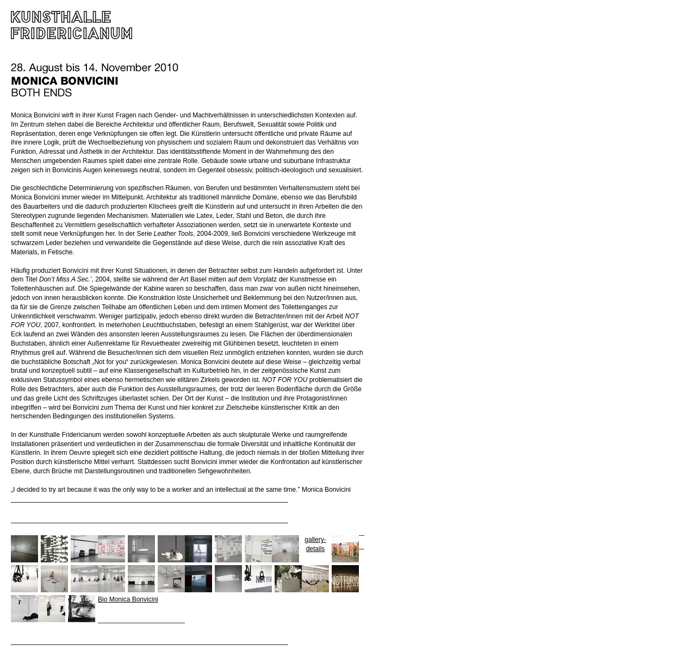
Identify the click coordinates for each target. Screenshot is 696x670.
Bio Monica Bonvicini (128, 599)
